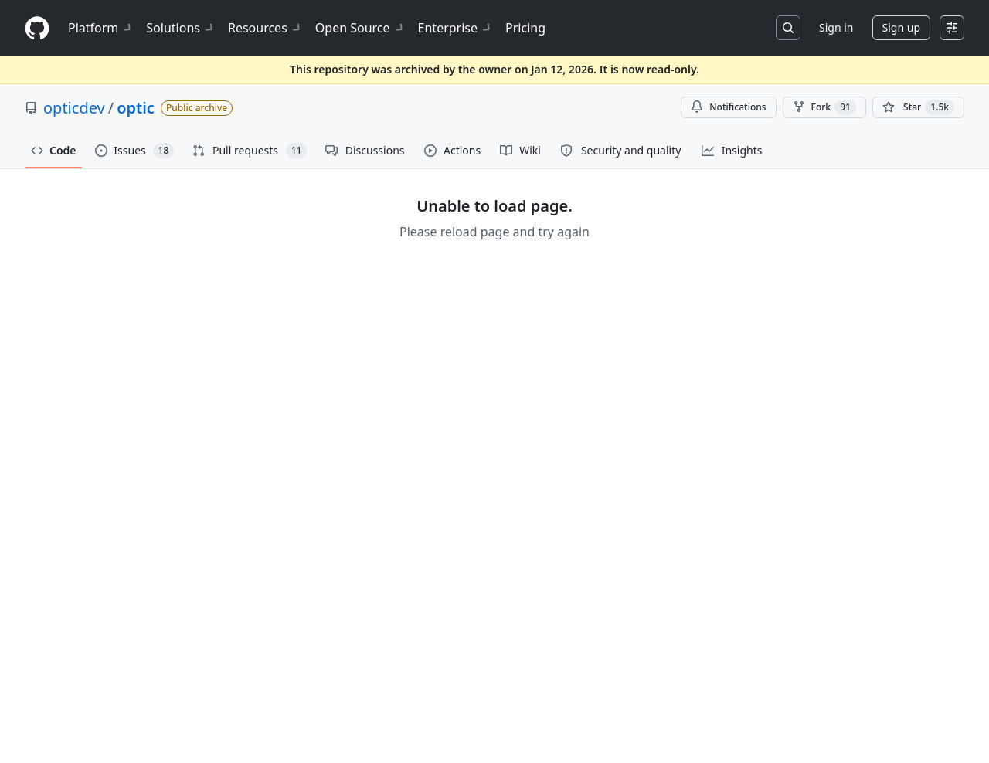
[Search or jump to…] (788, 27)
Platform (101, 27)
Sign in (836, 27)
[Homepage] (37, 28)
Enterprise (455, 27)
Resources (265, 27)
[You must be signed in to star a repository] (918, 107)
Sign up (901, 27)
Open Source (360, 27)
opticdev (74, 107)
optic (136, 107)
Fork (824, 107)
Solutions (181, 27)
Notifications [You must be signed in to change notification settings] (728, 107)
